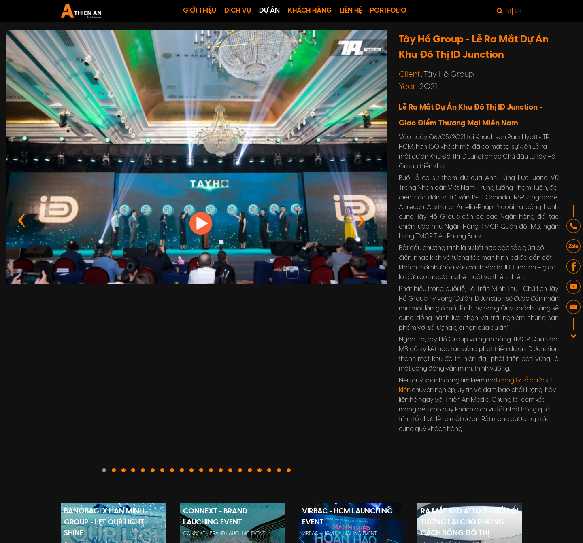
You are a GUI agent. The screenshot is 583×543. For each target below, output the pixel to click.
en (518, 11)
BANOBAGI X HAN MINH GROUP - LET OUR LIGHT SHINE (104, 522)
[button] (104, 470)
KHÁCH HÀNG (310, 10)
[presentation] (21, 219)
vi (508, 11)
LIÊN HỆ (351, 10)
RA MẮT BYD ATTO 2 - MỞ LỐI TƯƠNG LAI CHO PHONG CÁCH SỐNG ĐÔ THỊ (469, 522)
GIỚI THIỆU (199, 10)
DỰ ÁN (269, 10)
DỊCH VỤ (237, 10)
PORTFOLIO (388, 10)
